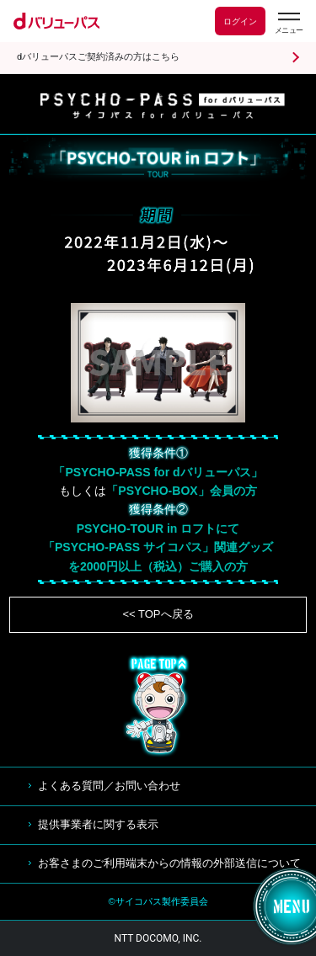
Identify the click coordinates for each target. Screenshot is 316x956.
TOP (158, 706)
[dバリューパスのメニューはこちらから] (288, 23)
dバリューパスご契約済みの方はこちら (98, 56)
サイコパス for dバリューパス (162, 106)
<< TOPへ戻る (157, 614)
